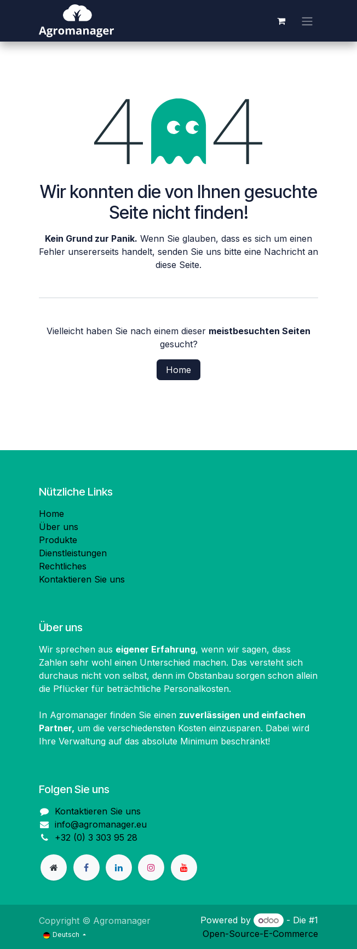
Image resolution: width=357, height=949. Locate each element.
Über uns (58, 526)
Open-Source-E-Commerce (260, 933)
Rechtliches (63, 566)
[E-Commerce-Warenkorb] (281, 21)
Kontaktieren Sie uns (82, 579)
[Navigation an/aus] (307, 20)
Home (178, 369)
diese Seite (177, 264)
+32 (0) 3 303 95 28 (96, 837)
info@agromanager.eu (101, 824)
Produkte (58, 539)
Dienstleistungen (73, 553)
